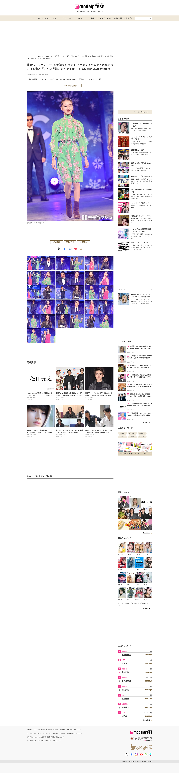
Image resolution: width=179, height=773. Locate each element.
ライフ (70, 18)
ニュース (30, 18)
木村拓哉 (125, 672)
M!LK (132, 437)
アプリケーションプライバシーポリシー (39, 733)
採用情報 (62, 730)
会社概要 (29, 730)
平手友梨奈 (132, 433)
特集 (92, 18)
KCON (123, 437)
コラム (63, 18)
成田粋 (124, 716)
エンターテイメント (52, 18)
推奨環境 (55, 730)
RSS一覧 (79, 733)
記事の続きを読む (70, 86)
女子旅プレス (129, 18)
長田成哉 (125, 690)
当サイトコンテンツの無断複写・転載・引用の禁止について (45, 737)
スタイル (39, 18)
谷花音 (122, 433)
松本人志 (142, 433)
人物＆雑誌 (118, 18)
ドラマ (109, 18)
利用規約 (49, 730)
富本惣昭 (125, 699)
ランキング (101, 18)
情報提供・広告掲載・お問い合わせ (64, 733)
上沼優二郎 (126, 681)
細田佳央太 (126, 655)
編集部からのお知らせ (74, 730)
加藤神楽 (125, 707)
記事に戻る (70, 242)
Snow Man (142, 437)
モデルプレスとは (39, 730)
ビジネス (79, 18)
